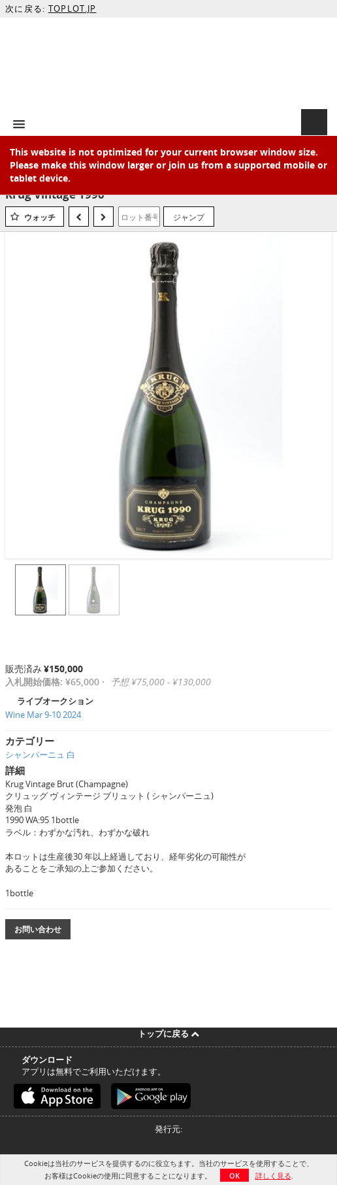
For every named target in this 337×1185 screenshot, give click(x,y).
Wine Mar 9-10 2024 (43, 715)
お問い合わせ (37, 929)
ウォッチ (40, 217)
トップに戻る (168, 1033)
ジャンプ (188, 217)
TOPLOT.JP (72, 8)
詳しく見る (273, 1175)
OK (234, 1175)
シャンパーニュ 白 (40, 754)
